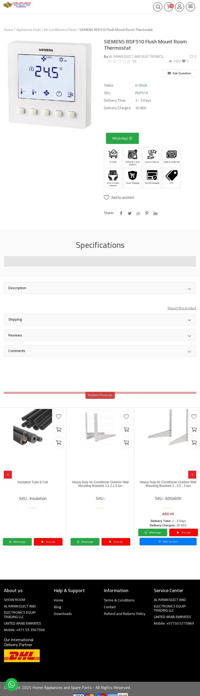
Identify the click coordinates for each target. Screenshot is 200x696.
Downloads (63, 613)
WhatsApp (122, 138)
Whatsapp (17, 541)
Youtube (48, 541)
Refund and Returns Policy (124, 613)
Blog (57, 607)
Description (100, 288)
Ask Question (179, 73)
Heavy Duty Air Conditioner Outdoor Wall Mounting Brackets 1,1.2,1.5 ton (100, 484)
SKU (107, 93)
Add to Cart (168, 541)
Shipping (100, 320)
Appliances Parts (28, 29)
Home (8, 29)
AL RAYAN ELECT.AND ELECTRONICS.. (137, 56)
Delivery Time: (115, 100)
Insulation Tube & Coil (32, 482)
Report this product (182, 308)
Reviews (100, 336)
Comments (100, 351)
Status (109, 85)
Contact (110, 607)
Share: (109, 213)
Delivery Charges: (117, 108)
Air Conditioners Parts (60, 29)
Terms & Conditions (119, 600)
